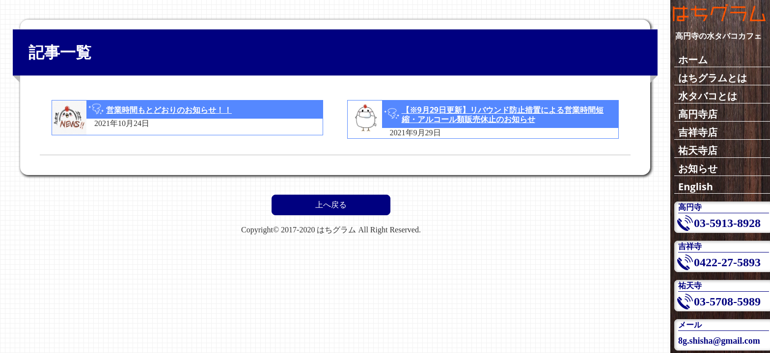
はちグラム (336, 230)
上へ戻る (331, 205)
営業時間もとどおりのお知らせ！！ (169, 109)
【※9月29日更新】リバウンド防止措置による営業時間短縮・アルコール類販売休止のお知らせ (503, 114)
